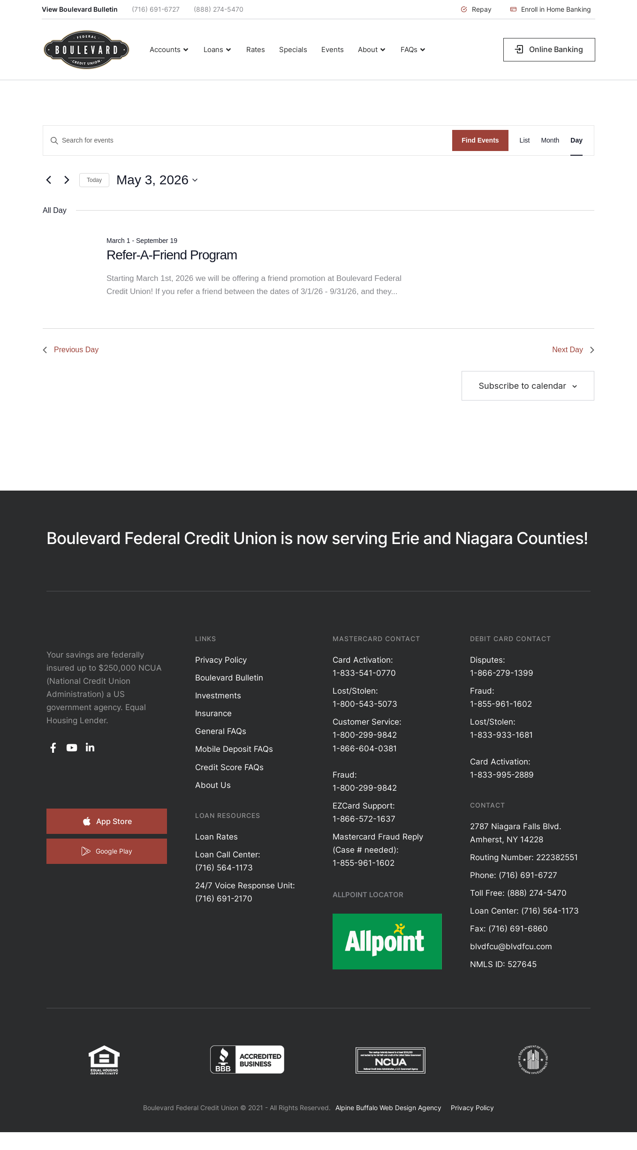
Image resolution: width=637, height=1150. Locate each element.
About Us (213, 785)
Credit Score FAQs (229, 767)
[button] (476, 9)
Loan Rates (216, 836)
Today (94, 180)
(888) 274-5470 (218, 9)
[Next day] (66, 180)
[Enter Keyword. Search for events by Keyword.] (247, 140)
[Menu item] (170, 49)
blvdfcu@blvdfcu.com (511, 946)
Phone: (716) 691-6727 (513, 875)
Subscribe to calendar (522, 386)
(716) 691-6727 (156, 9)
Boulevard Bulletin (229, 677)
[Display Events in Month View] (550, 140)
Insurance (213, 713)
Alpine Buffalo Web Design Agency (388, 1108)
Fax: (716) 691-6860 (509, 928)
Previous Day (71, 350)
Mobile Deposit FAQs (234, 749)
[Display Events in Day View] (576, 140)
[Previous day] (48, 180)
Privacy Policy (221, 660)
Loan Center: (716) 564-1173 (524, 910)
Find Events (480, 140)
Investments (218, 695)
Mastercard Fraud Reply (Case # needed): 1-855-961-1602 (378, 850)
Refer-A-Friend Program (171, 255)
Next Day (573, 350)
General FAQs (220, 731)
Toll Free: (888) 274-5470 (518, 893)
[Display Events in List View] (525, 140)
